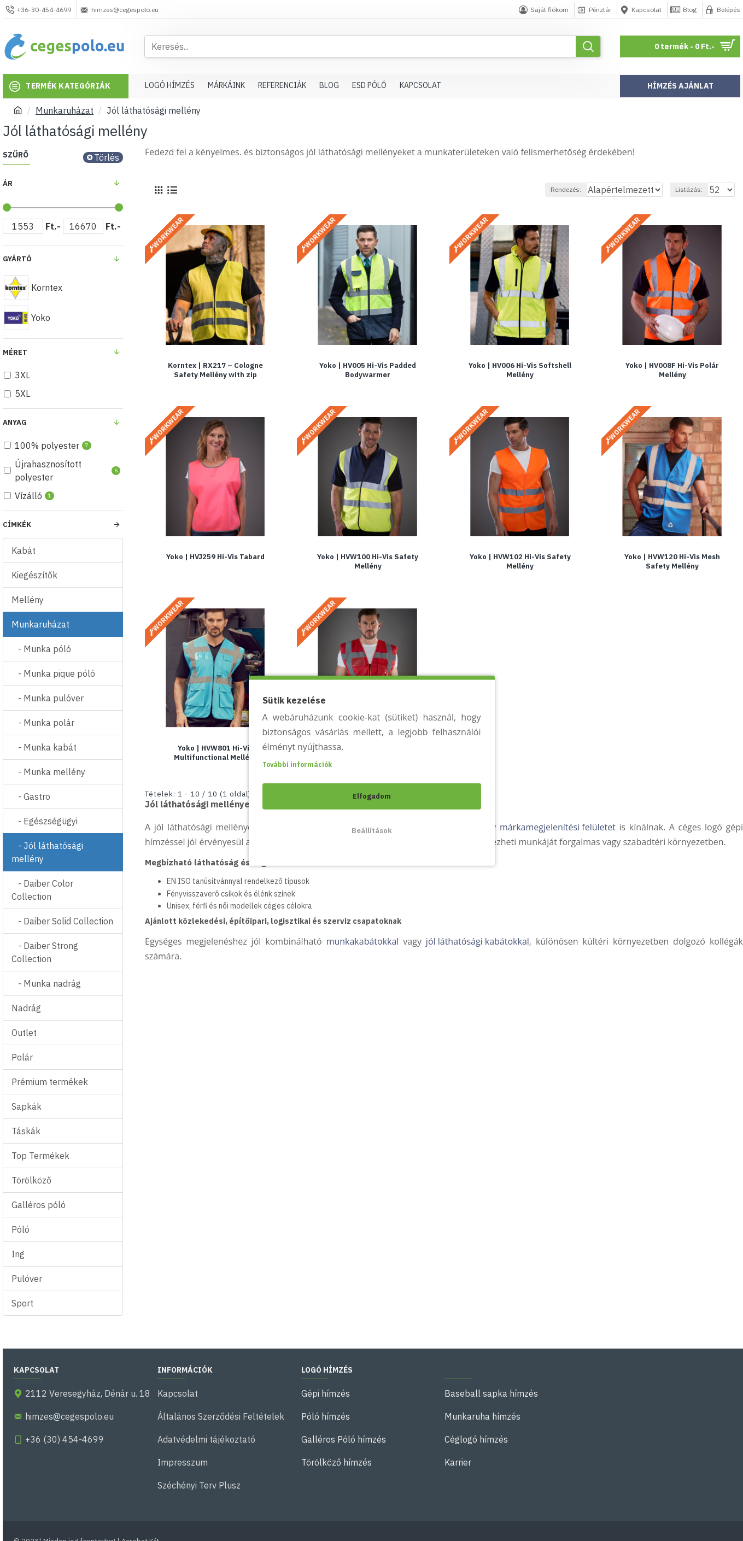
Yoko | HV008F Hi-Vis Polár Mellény (672, 370)
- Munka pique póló (53, 673)
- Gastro (30, 796)
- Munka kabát (44, 747)
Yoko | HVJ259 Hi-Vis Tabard (215, 556)
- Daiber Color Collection (42, 890)
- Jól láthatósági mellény (47, 852)
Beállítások (372, 830)
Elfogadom (372, 796)
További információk (297, 764)
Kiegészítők (34, 575)
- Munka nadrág (46, 983)
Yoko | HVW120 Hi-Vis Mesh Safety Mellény (672, 561)
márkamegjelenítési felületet (558, 827)
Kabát (23, 550)
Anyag (15, 422)
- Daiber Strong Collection (44, 952)
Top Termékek (40, 1155)
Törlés (106, 157)
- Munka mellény (48, 771)
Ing (18, 1254)
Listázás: (693, 189)
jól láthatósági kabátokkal (477, 941)
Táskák (25, 1131)
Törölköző (31, 1180)
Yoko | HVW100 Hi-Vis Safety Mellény (367, 561)
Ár (8, 183)
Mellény (27, 599)
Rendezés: (556, 189)
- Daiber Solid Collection (62, 921)
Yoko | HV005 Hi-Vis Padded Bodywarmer (367, 370)
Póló (20, 1229)
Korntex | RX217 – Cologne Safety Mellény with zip (215, 370)
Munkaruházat (64, 110)
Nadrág (26, 1008)
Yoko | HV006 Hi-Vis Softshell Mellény (520, 370)
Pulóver (26, 1278)
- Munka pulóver (47, 698)
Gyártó (17, 258)
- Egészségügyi (44, 821)
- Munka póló (41, 648)
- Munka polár (42, 722)
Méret (15, 352)
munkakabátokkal (362, 941)
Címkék (17, 524)
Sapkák (26, 1106)
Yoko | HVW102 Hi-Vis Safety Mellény (520, 561)
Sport (22, 1303)
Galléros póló (38, 1204)
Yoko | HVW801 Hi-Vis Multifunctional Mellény (216, 752)
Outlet (24, 1032)
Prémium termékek (49, 1081)
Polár (22, 1057)
